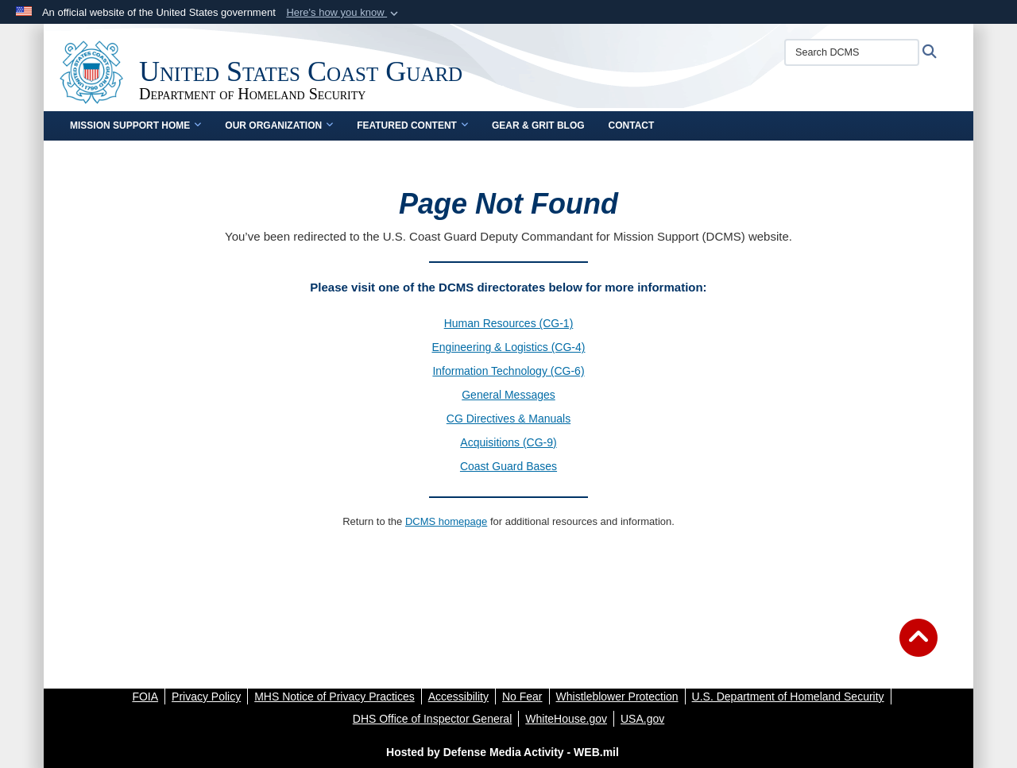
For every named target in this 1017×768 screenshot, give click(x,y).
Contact (632, 125)
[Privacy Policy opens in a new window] (206, 696)
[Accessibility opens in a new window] (458, 696)
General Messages (508, 394)
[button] (343, 13)
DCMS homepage (446, 521)
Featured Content (412, 125)
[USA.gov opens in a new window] (642, 718)
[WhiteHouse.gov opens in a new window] (566, 718)
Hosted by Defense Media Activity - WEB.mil (502, 752)
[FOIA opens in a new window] (145, 696)
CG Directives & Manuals (508, 418)
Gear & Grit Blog (538, 125)
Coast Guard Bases (508, 466)
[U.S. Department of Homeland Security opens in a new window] (788, 696)
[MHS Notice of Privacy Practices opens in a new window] (334, 696)
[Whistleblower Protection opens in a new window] (617, 696)
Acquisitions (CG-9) (508, 442)
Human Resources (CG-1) (509, 323)
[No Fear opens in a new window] (522, 696)
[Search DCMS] (851, 52)
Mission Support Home (135, 125)
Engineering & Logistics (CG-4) (509, 347)
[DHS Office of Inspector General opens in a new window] (432, 718)
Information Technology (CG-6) (508, 371)
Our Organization (279, 125)
